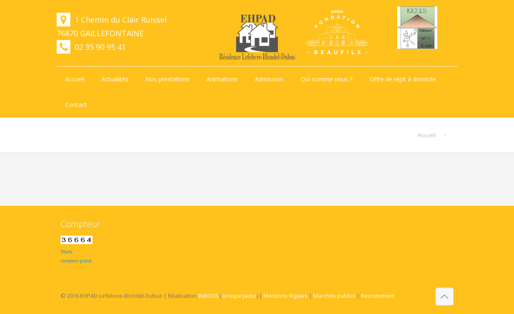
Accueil (427, 135)
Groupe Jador (239, 296)
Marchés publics (334, 296)
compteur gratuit (76, 261)
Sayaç (66, 251)
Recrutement (377, 296)
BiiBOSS (208, 296)
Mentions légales (285, 296)
